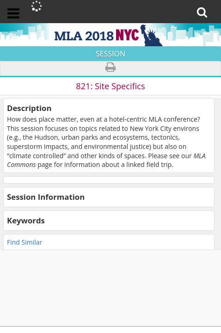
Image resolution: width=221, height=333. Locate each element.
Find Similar (24, 242)
